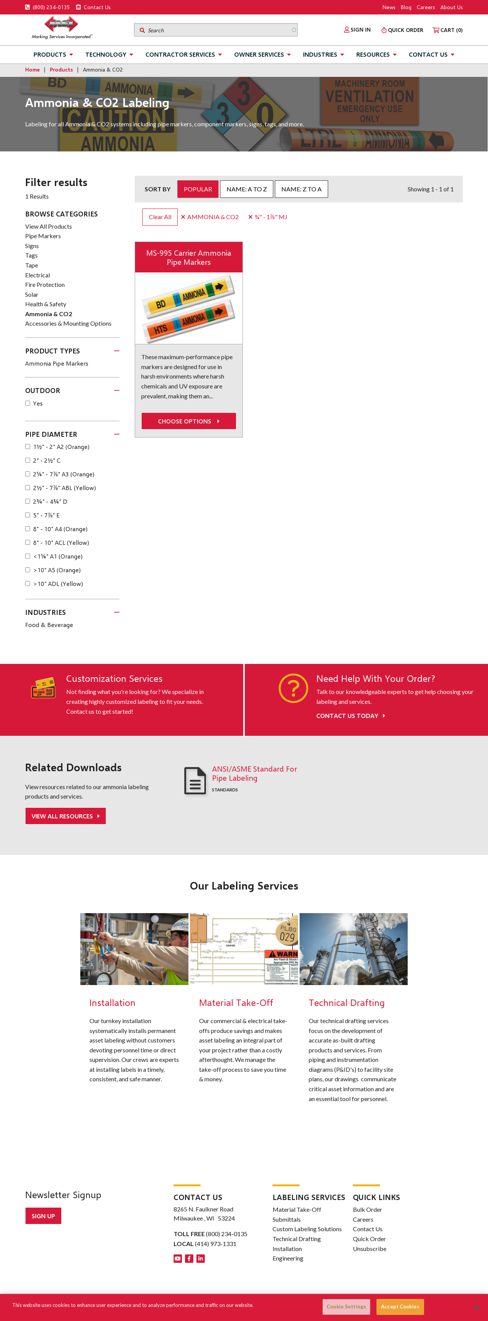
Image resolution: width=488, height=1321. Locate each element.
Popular (198, 189)
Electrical (37, 275)
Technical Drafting (297, 1238)
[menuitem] (357, 29)
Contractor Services (180, 54)
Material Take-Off (297, 1209)
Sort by (158, 189)
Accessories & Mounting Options (68, 323)
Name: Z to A (301, 189)
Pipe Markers (43, 235)
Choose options (189, 421)
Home (32, 69)
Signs (32, 245)
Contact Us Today (350, 715)
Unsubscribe (369, 1248)
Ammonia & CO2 (48, 313)
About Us (451, 7)
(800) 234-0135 (47, 7)
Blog (406, 7)
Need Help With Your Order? (375, 678)
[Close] (476, 1307)
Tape (31, 265)
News (389, 7)
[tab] (72, 351)
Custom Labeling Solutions (307, 1228)
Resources (373, 54)
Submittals (287, 1219)
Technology (105, 54)
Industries (320, 54)
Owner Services (259, 54)
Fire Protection (45, 284)
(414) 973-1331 (215, 1243)
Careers (426, 7)
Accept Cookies (400, 1306)
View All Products (48, 226)
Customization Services (114, 678)
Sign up (43, 1215)
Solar (31, 294)
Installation (287, 1248)
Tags (31, 255)
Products (49, 54)
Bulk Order (367, 1209)
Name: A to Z (246, 189)
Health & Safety (45, 303)
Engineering (288, 1258)
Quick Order (369, 1238)
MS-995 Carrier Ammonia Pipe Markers (188, 257)
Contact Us (93, 7)
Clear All (160, 216)
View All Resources (63, 816)
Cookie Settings (346, 1306)
